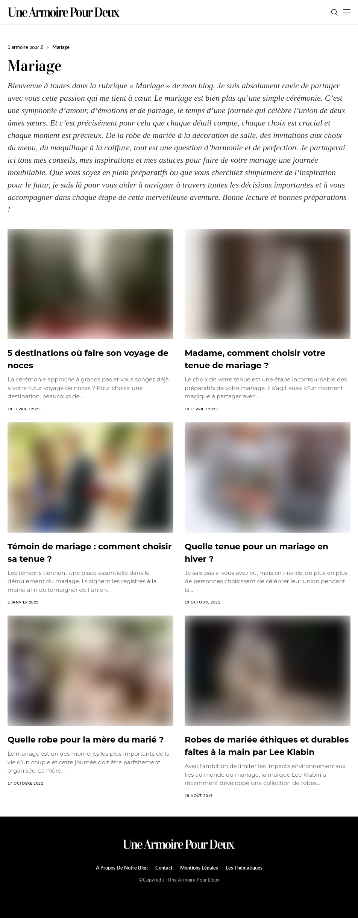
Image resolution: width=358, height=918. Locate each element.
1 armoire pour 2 (25, 47)
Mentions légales (199, 868)
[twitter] (184, 892)
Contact (164, 868)
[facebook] (174, 892)
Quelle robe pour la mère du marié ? (86, 740)
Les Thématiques (244, 868)
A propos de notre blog (122, 868)
